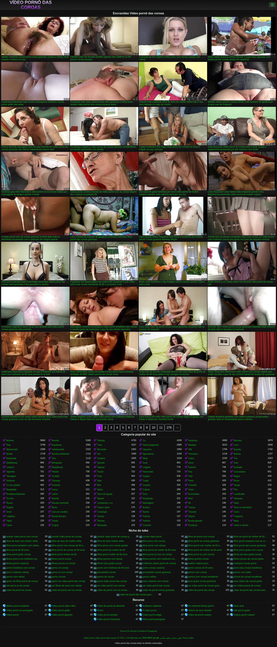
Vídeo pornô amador (107, 615)
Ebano (191, 516)
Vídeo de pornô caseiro (199, 615)
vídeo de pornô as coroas (18, 590)
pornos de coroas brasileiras (248, 576)
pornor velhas (149, 576)
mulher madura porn (198, 563)
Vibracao (238, 498)
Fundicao (192, 525)
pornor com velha (242, 572)
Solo (236, 463)
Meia (145, 458)
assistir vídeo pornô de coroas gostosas (114, 536)
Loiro (236, 445)
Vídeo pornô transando (108, 619)
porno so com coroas (62, 572)
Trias (99, 445)
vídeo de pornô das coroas (201, 590)
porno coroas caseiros (154, 568)
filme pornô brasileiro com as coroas (251, 541)
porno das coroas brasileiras (248, 568)
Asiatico (101, 458)
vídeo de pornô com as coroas (67, 590)
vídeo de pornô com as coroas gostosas (114, 590)
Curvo (55, 489)
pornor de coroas (105, 576)
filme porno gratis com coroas (248, 550)
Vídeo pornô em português (19, 610)
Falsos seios (103, 507)
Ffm (236, 489)
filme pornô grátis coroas (18, 554)
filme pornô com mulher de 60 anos (205, 545)
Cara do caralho (60, 512)
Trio (235, 458)
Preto (191, 480)
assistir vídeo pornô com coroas (22, 536)
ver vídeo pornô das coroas (156, 585)
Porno (100, 610)
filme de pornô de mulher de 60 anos (251, 536)
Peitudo (101, 440)
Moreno (10, 440)
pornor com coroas (197, 572)
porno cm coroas (60, 568)
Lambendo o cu (105, 503)
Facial (100, 471)
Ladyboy (10, 516)
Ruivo (236, 480)
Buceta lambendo (60, 454)
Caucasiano (239, 471)
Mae (99, 480)
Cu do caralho (13, 485)
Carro (236, 512)
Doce (191, 463)
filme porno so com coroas (201, 554)
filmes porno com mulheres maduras (23, 559)
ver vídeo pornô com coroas (111, 585)
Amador (56, 476)
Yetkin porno (89, 638)
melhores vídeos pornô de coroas (159, 563)
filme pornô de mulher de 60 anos (159, 550)
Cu (144, 440)
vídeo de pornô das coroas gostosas (137, 594)
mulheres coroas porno (245, 563)
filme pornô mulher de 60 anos (112, 554)
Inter (190, 476)
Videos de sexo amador (200, 610)
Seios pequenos (151, 445)
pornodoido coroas (106, 572)
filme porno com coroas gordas (112, 545)
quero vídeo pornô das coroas (112, 581)
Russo (9, 503)
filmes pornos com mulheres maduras (160, 559)
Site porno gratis (242, 610)
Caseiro (146, 485)
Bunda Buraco (59, 516)
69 (189, 503)
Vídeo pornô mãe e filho (63, 606)
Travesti (192, 512)
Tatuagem (11, 476)
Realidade (11, 489)
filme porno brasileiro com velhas (22, 545)
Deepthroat (57, 467)
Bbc (99, 485)
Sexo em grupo (104, 494)
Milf (190, 449)
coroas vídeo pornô (152, 536)
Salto (236, 503)
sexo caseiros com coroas (156, 581)
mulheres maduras (152, 606)
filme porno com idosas (154, 545)
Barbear (192, 445)
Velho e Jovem (241, 525)
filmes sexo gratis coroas (109, 563)
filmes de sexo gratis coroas (247, 554)
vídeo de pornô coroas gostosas (159, 590)
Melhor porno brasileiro (17, 606)
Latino (55, 494)
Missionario (12, 449)
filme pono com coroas (154, 541)
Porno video (188, 638)
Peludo (55, 471)
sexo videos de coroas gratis (248, 581)
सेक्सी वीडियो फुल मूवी (150, 638)
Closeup (56, 480)
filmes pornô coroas (61, 559)
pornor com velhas (15, 576)
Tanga (237, 485)
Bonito (9, 454)
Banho (146, 512)
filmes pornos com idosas (109, 559)
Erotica (146, 507)
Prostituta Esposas (15, 494)
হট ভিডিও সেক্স (123, 638)
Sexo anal (239, 606)
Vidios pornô (12, 615)
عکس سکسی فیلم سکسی (171, 638)
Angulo (146, 476)
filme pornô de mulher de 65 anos (205, 550)
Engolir (9, 507)
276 (169, 427)
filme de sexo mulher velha (110, 541)
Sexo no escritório (243, 507)
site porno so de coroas (18, 585)
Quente (100, 463)
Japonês (10, 471)
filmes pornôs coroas (198, 559)
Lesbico (10, 467)
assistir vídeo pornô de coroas (67, 536)
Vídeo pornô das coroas (31, 5)
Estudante (148, 498)
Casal (146, 480)
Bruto (54, 507)
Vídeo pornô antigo (152, 615)
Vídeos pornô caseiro (244, 615)
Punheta (56, 485)
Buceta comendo (60, 503)
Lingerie (147, 467)
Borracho (101, 449)
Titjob (9, 520)
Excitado (238, 467)
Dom (145, 494)
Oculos (100, 516)
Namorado (148, 471)
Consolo (192, 485)
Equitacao (57, 445)
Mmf (190, 498)
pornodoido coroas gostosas (157, 572)
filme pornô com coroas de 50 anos (69, 545)
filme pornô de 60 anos (17, 550)
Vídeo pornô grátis (61, 610)
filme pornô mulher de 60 (64, 554)
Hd (98, 454)
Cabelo (146, 489)
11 (161, 427)
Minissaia (102, 525)
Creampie (102, 512)
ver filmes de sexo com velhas (67, 585)
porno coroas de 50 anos (200, 568)
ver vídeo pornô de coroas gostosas (205, 585)
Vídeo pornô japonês (62, 615)
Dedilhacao (11, 463)
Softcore (10, 480)
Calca (191, 458)
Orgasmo (238, 516)
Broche (55, 440)
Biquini (100, 498)
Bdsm (100, 489)
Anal (145, 463)
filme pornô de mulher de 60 (111, 550)
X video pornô (150, 610)
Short (191, 489)
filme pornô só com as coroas (157, 554)
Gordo (55, 520)
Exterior (192, 467)
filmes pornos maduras (17, 563)
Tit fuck (9, 498)
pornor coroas (59, 576)
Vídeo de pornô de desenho (111, 606)
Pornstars (193, 454)
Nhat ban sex (136, 638)
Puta (99, 476)
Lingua (55, 525)
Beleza (237, 454)
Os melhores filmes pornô (201, 606)
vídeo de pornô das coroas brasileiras (251, 590)
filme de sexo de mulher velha (66, 541)
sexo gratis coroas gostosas (202, 581)
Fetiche (146, 516)
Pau (190, 471)
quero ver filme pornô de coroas (22, 581)
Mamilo (55, 498)
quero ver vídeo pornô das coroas (68, 581)
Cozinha (147, 525)
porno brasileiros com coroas (20, 568)
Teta (8, 445)
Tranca (191, 507)
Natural (100, 467)
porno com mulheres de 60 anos (113, 568)
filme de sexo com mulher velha (22, 541)
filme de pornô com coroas (201, 536)
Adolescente (58, 449)
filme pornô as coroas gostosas (203, 541)
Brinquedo (57, 463)
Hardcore (192, 440)
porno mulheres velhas (17, 572)
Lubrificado (239, 494)
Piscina (100, 520)
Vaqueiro (147, 449)
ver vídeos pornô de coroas (247, 585)
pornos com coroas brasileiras (203, 576)
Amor (9, 512)
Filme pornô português (154, 619)
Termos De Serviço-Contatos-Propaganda (138, 631)
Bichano (238, 440)
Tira (54, 458)
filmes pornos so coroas (63, 563)
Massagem (148, 503)
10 (153, 427)
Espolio (237, 449)
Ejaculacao (148, 454)
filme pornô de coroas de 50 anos (68, 550)
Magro (237, 476)
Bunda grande (195, 520)
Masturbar (11, 458)
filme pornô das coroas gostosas (250, 545)
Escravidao (193, 494)
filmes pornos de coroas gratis (248, 559)
